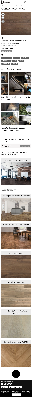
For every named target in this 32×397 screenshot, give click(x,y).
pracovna (15, 63)
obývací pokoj (6, 60)
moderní (17, 57)
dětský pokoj (6, 63)
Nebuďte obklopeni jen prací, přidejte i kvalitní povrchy (13, 129)
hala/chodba (25, 57)
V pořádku (16, 395)
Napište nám (13, 387)
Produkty (9, 5)
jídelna (14, 60)
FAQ (19, 387)
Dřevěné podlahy (7, 57)
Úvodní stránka (3, 5)
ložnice (21, 60)
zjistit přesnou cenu (6, 51)
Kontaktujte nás (25, 146)
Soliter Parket (9, 48)
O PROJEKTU (4, 387)
